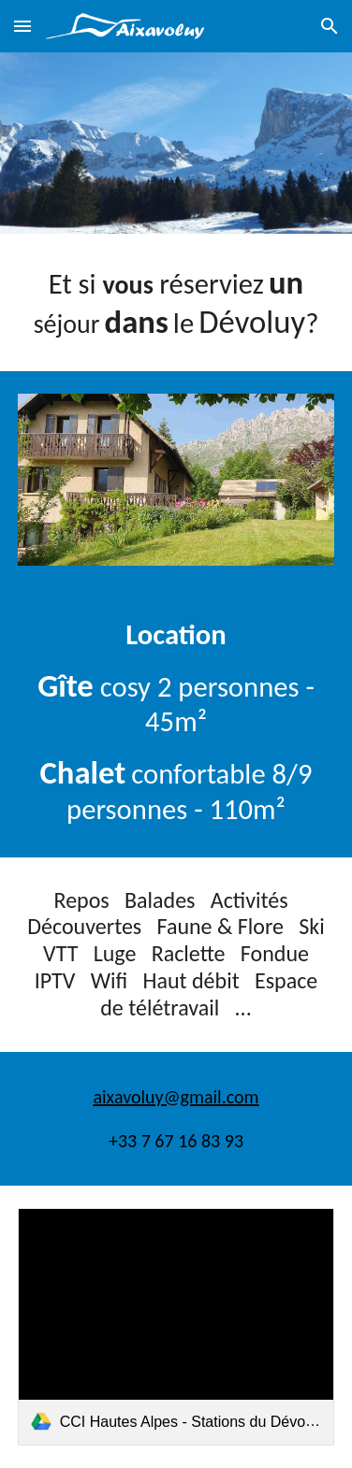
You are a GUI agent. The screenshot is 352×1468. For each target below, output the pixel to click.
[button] (22, 25)
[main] (176, 302)
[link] (176, 1327)
